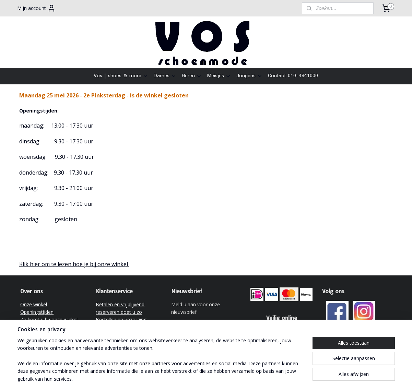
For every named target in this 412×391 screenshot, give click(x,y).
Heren (192, 76)
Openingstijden (37, 312)
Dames (165, 76)
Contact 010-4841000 (293, 76)
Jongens (249, 76)
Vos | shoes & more (121, 76)
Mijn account (36, 8)
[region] (160, 364)
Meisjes (219, 76)
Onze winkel (33, 304)
